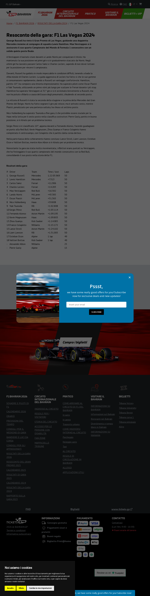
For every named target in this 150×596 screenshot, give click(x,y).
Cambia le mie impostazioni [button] (40, 588)
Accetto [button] (10, 588)
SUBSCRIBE (96, 312)
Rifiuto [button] (21, 588)
